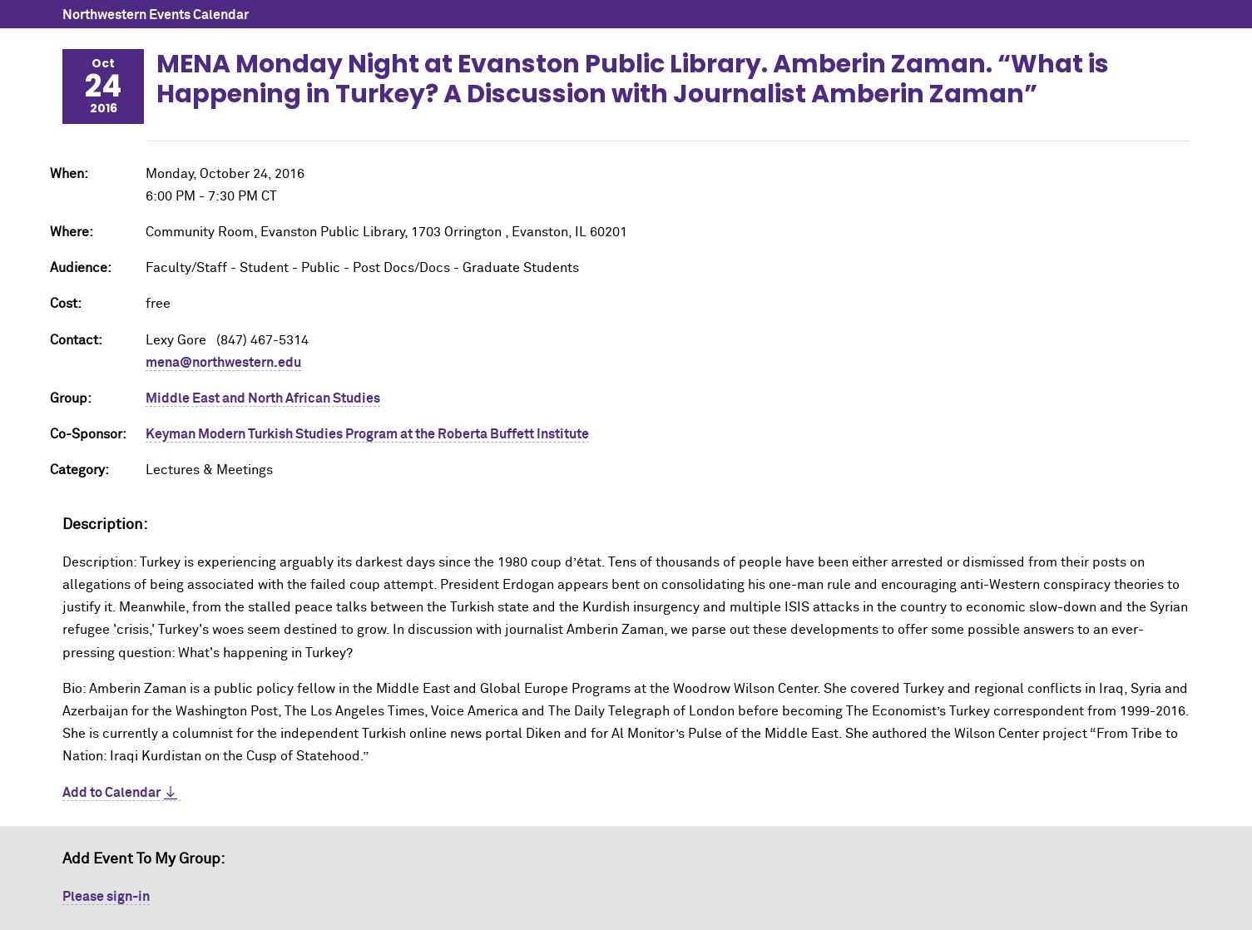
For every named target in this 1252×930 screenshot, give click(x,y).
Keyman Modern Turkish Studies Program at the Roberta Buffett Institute (367, 434)
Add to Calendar (111, 792)
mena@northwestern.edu (223, 362)
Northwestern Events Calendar (155, 15)
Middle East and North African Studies (263, 398)
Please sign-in (106, 896)
